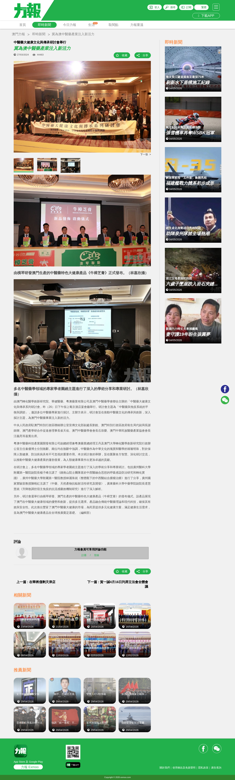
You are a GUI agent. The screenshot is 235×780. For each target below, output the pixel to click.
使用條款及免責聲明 (184, 767)
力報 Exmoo (30, 767)
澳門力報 (18, 34)
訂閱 (188, 7)
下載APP (206, 16)
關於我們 (165, 767)
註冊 (84, 555)
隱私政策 (203, 767)
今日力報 (69, 25)
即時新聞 (44, 25)
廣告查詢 (216, 767)
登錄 (96, 555)
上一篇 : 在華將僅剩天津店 (35, 582)
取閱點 (113, 25)
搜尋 (172, 7)
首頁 (22, 25)
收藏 (124, 55)
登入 (157, 7)
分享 (145, 55)
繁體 (203, 7)
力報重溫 (136, 25)
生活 (93, 24)
